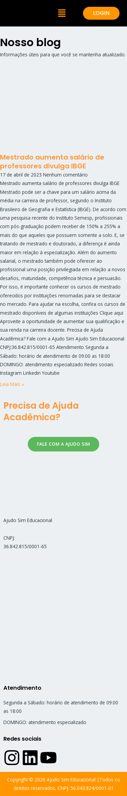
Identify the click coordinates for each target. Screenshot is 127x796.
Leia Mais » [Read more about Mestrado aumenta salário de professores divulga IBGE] (12, 384)
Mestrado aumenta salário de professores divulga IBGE (52, 161)
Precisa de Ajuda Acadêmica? (41, 411)
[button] (62, 13)
